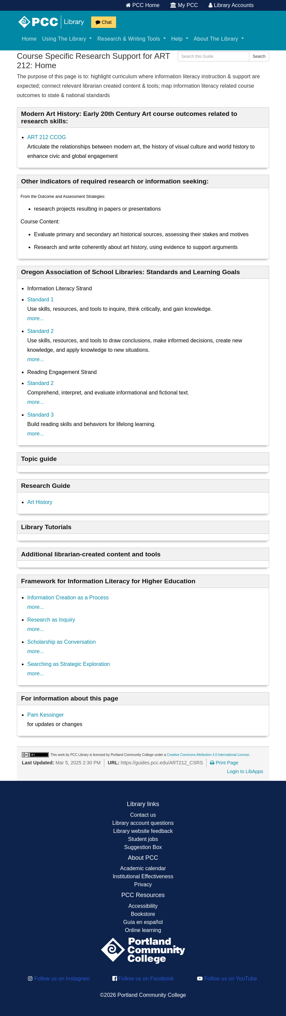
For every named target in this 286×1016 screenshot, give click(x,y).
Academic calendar (143, 868)
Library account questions (143, 823)
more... (35, 318)
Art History (39, 502)
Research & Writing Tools (131, 39)
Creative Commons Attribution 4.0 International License (208, 755)
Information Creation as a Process (68, 597)
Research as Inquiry (51, 620)
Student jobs (143, 839)
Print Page (224, 762)
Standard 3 (40, 415)
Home (29, 39)
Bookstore (143, 914)
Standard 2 (40, 331)
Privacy (143, 884)
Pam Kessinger (45, 715)
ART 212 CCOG (46, 137)
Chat (103, 22)
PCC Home (142, 5)
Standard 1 (40, 299)
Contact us (143, 815)
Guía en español (143, 922)
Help (179, 39)
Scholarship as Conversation (61, 642)
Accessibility (142, 906)
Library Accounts (231, 5)
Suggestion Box (143, 847)
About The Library (219, 39)
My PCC (184, 5)
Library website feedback (143, 831)
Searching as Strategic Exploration (68, 664)
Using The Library (67, 39)
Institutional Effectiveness (143, 876)
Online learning (143, 930)
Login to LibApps (245, 771)
